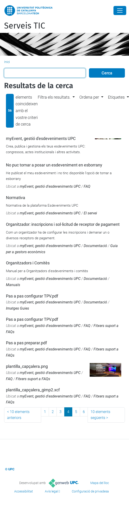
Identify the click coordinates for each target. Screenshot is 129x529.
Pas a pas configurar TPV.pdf (32, 296)
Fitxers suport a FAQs (33, 379)
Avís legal (51, 491)
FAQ (87, 186)
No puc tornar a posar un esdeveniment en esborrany (54, 165)
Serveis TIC (24, 26)
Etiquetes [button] (116, 97)
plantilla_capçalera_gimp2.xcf (33, 389)
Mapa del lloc (99, 483)
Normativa (15, 197)
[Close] (119, 10)
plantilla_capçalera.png (27, 366)
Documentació (95, 246)
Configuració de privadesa (90, 491)
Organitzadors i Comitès (28, 263)
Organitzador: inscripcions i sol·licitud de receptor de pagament (63, 224)
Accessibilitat (23, 491)
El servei (90, 213)
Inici (7, 62)
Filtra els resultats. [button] (54, 97)
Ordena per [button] (89, 97)
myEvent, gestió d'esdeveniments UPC (41, 138)
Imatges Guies (17, 308)
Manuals (13, 285)
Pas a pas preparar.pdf (26, 342)
